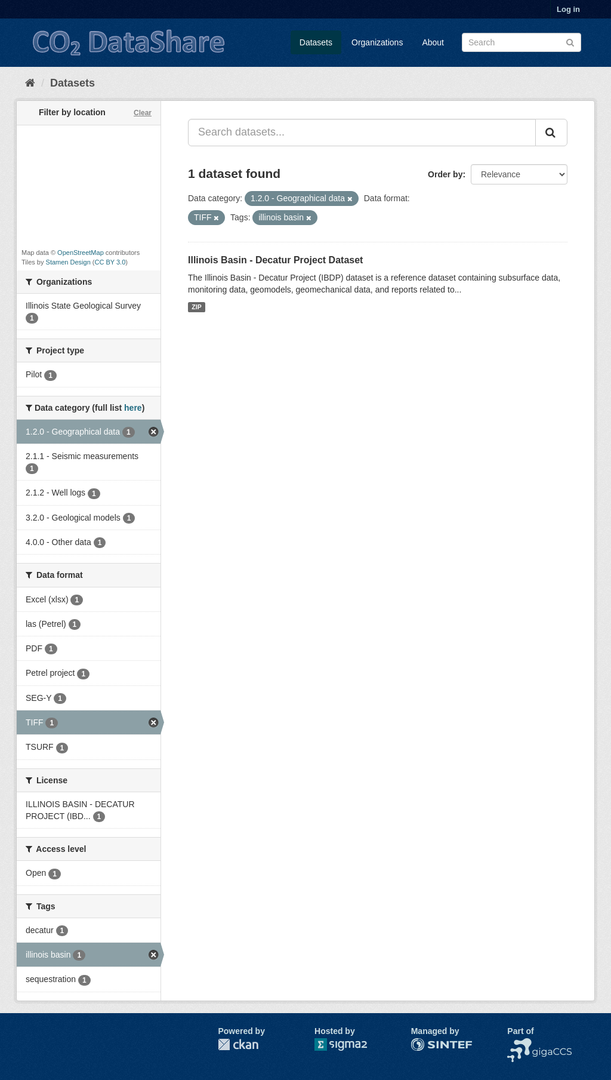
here (133, 408)
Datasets (316, 42)
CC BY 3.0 (110, 262)
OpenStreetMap (80, 252)
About (433, 42)
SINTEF (426, 1044)
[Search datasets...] (362, 132)
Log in (568, 9)
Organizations (377, 42)
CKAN (238, 1044)
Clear (143, 113)
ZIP (196, 306)
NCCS (519, 1044)
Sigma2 (350, 1044)
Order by (445, 174)
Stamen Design (68, 262)
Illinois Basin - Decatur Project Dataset (275, 260)
